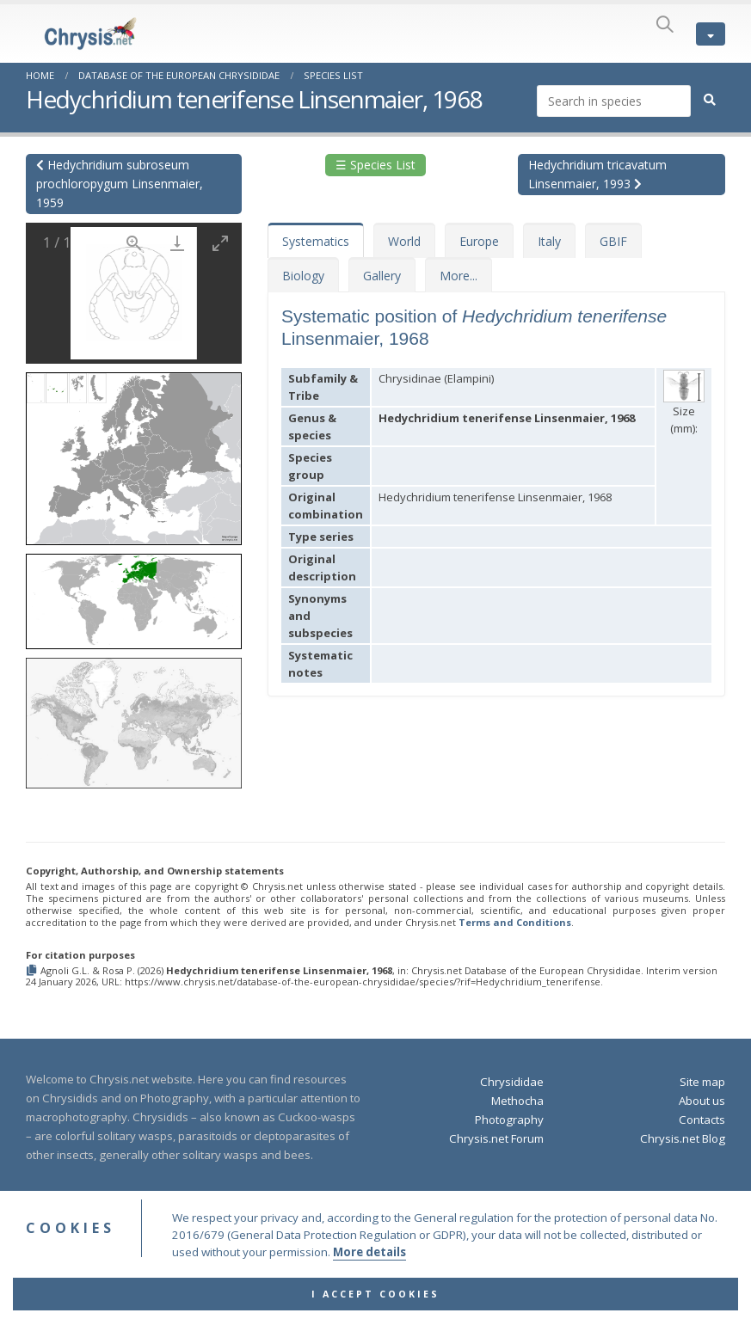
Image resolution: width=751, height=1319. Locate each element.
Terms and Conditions (515, 922)
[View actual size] (134, 243)
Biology (303, 275)
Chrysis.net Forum (496, 1138)
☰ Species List (375, 164)
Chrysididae (512, 1081)
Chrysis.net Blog (682, 1138)
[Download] (177, 243)
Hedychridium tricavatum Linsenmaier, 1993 (597, 174)
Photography (509, 1119)
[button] (134, 453)
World (404, 241)
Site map (702, 1081)
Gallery (382, 275)
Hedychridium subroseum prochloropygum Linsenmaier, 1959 (119, 183)
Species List (333, 75)
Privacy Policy (433, 1240)
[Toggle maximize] (220, 243)
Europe (479, 241)
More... (458, 275)
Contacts (702, 1119)
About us (702, 1100)
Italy (549, 241)
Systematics (315, 241)
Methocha (517, 1100)
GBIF (613, 241)
